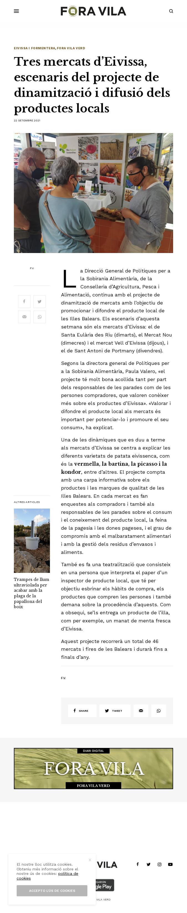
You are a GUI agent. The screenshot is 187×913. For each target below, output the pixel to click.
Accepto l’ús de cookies (52, 891)
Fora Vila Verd (71, 48)
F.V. (32, 268)
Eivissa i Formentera (34, 48)
